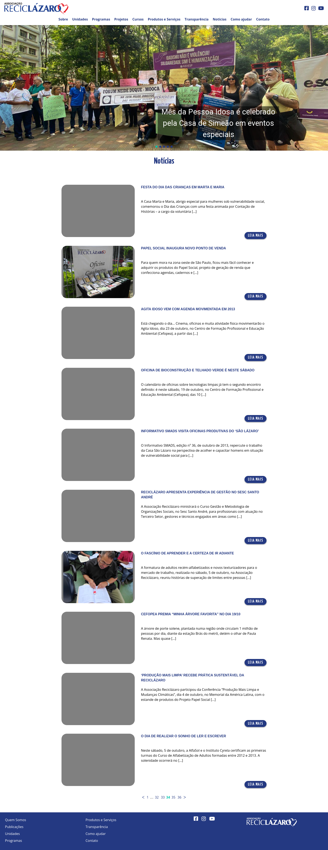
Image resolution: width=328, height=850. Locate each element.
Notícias (219, 19)
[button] (164, 88)
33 (163, 797)
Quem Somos (15, 820)
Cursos (138, 19)
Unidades (80, 19)
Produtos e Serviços (164, 19)
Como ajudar (241, 19)
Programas (101, 19)
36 (179, 797)
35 (173, 797)
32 (157, 797)
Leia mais (255, 235)
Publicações (14, 826)
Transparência (197, 19)
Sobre (63, 19)
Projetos (121, 19)
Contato (262, 19)
